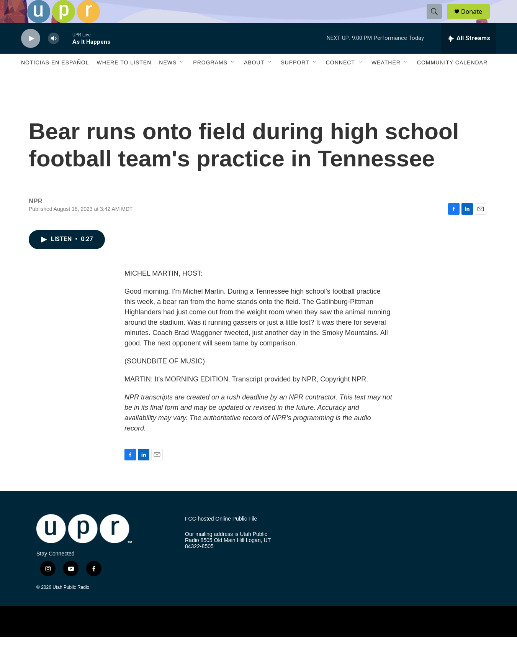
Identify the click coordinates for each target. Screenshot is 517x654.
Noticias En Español (55, 80)
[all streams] (468, 55)
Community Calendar (452, 80)
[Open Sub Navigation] (182, 80)
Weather (386, 80)
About (254, 80)
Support (295, 80)
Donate (476, 20)
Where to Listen (124, 80)
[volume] (53, 55)
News (168, 80)
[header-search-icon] (437, 20)
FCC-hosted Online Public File (221, 536)
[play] (31, 55)
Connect (340, 80)
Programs (210, 80)
